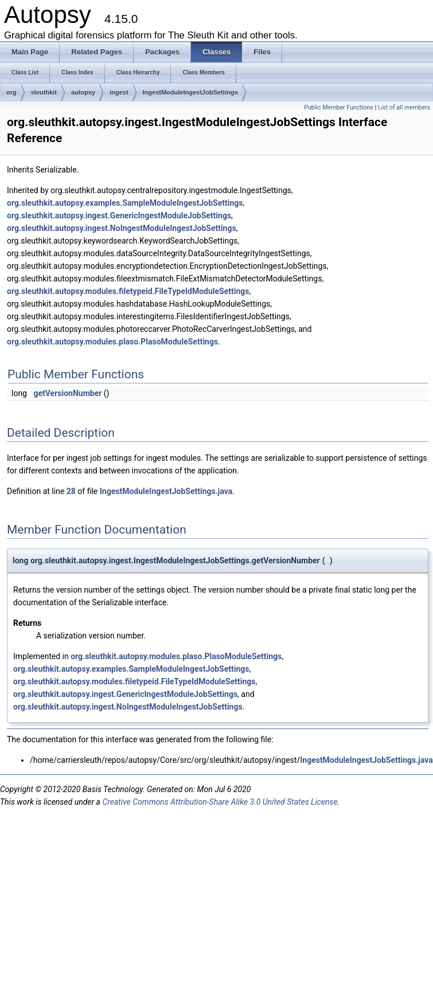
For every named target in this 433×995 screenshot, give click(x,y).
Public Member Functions (338, 107)
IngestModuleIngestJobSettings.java (166, 491)
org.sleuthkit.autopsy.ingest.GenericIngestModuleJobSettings (119, 215)
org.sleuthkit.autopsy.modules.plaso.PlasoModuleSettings (112, 341)
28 (71, 491)
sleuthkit (44, 92)
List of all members (404, 107)
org (11, 92)
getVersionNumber (67, 393)
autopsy (83, 92)
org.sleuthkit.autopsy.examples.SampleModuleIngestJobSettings (125, 202)
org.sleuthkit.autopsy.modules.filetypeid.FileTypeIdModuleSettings (128, 291)
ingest (119, 92)
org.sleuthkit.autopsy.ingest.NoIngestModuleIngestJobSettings (121, 228)
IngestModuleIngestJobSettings (190, 92)
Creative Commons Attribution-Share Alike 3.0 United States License (219, 801)
